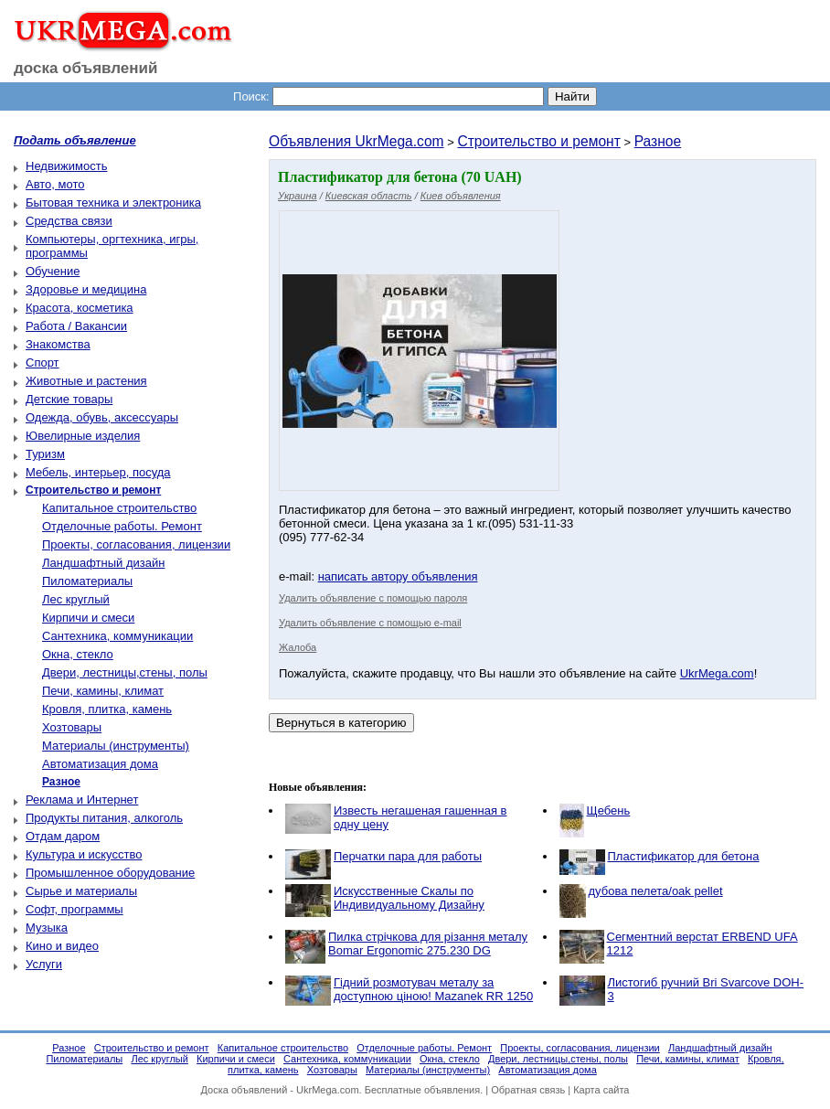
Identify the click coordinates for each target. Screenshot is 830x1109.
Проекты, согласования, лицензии (136, 544)
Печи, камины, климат (103, 691)
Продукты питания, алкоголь (104, 818)
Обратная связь (528, 1089)
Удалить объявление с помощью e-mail (370, 622)
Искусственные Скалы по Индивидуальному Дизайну (409, 898)
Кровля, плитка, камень (107, 709)
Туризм (45, 454)
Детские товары (69, 399)
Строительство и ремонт (538, 141)
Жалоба (297, 647)
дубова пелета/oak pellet (656, 891)
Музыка (47, 927)
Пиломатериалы (87, 581)
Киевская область (368, 195)
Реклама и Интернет (82, 799)
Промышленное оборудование (110, 873)
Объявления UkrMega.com (356, 141)
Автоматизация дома (100, 764)
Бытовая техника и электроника (113, 202)
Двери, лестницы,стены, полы (125, 672)
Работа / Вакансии (76, 326)
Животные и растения (86, 381)
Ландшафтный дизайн (103, 563)
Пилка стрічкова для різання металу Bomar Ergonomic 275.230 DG (427, 943)
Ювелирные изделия (83, 436)
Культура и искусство (84, 854)
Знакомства (58, 344)
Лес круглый (76, 599)
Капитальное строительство (119, 508)
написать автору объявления (398, 576)
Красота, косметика (79, 308)
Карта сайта (601, 1089)
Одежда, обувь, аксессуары (102, 417)
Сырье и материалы (81, 891)
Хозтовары (71, 727)
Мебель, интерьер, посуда (98, 472)
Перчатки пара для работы (408, 856)
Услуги (44, 964)
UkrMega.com (717, 673)
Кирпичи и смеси (88, 617)
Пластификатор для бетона (684, 856)
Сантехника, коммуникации (117, 636)
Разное (658, 141)
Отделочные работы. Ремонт (122, 526)
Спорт (42, 362)
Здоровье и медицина (86, 289)
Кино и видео (62, 946)
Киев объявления (460, 195)
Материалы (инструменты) (115, 745)
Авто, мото (55, 184)
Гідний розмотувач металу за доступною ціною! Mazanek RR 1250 (433, 989)
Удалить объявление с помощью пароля (373, 597)
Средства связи (69, 221)
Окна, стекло (77, 654)
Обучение (53, 271)
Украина (297, 195)
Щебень (609, 810)
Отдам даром (63, 836)
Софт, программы (74, 909)
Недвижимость (66, 166)
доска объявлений (86, 68)
